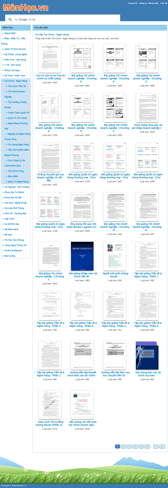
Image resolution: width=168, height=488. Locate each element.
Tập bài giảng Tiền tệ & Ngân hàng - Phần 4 (83, 324)
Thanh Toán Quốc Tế (18, 113)
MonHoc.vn (21, 485)
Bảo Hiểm (13, 176)
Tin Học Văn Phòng (14, 240)
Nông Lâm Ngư (12, 70)
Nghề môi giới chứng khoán (115, 275)
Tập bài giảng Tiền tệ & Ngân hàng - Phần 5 (50, 324)
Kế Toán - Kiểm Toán (15, 75)
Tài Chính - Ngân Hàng (16, 81)
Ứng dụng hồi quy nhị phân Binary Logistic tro (81, 225)
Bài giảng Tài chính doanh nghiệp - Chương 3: (147, 78)
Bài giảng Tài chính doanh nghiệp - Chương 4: (114, 78)
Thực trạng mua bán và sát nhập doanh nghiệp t (147, 126)
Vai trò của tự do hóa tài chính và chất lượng (50, 77)
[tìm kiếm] (62, 20)
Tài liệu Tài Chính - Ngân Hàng (52, 34)
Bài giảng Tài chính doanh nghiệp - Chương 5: (82, 78)
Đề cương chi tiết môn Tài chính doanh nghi (83, 423)
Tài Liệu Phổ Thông (14, 208)
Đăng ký (143, 3)
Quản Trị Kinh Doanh (15, 49)
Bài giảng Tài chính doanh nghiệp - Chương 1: (114, 128)
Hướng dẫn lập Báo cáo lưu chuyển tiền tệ (115, 374)
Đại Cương (10, 256)
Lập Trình (9, 219)
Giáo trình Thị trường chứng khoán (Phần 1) (49, 423)
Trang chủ (132, 3)
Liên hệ (163, 3)
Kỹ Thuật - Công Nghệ (16, 54)
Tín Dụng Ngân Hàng (18, 144)
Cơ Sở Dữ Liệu (12, 224)
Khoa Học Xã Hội (13, 197)
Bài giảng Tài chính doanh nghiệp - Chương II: (147, 227)
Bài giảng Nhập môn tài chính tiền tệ (83, 275)
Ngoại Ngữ (10, 33)
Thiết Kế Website (13, 250)
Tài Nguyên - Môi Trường (17, 187)
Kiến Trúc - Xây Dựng (15, 60)
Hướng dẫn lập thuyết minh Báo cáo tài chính (81, 374)
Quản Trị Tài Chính (17, 118)
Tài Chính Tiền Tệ (17, 86)
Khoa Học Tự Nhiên (14, 192)
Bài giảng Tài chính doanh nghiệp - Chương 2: (49, 128)
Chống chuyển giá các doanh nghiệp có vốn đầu (50, 177)
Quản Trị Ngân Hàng (18, 181)
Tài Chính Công (16, 171)
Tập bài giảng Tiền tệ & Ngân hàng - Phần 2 (148, 324)
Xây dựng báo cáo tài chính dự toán (148, 374)
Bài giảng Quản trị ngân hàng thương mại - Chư (82, 176)
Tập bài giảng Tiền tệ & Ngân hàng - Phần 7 (148, 275)
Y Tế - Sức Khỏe (13, 65)
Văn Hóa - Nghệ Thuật (16, 203)
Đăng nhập (153, 3)
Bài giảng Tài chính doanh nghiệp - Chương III (114, 227)
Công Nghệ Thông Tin (16, 245)
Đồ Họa (8, 234)
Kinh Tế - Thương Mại (15, 213)
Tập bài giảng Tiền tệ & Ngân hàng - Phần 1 (50, 374)
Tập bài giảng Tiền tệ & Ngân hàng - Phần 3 (115, 324)
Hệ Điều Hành (12, 229)
